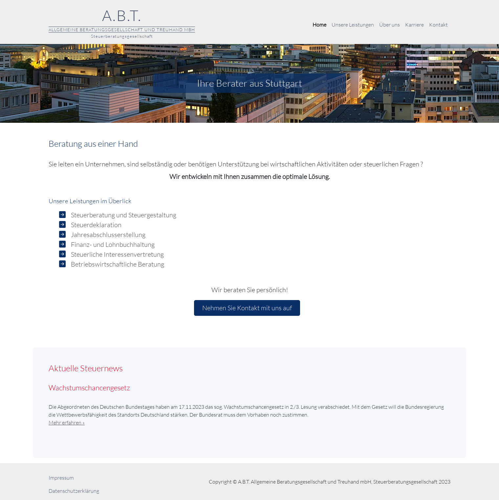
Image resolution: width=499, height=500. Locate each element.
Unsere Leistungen (353, 24)
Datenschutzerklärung (74, 491)
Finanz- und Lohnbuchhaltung (113, 244)
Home (319, 24)
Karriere (414, 24)
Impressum (61, 477)
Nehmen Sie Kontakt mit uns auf (247, 308)
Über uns (389, 24)
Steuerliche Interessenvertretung (117, 254)
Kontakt (438, 24)
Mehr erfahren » (67, 422)
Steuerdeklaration (96, 225)
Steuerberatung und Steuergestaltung (123, 215)
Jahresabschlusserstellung (108, 234)
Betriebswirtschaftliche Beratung (117, 264)
